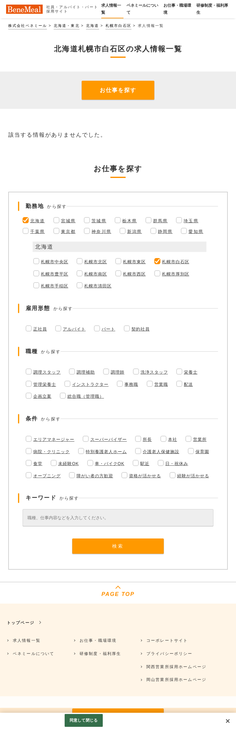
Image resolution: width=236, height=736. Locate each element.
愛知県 (195, 231)
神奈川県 (101, 231)
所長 (147, 439)
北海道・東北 (67, 26)
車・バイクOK (109, 463)
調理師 (117, 372)
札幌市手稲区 (54, 285)
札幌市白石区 (118, 26)
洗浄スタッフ (154, 372)
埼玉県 (191, 220)
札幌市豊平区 (54, 274)
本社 (172, 439)
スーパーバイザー (108, 439)
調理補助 (86, 372)
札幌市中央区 (54, 261)
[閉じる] (227, 721)
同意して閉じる (84, 720)
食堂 (37, 463)
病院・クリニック (51, 451)
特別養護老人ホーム (106, 451)
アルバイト (74, 329)
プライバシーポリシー (169, 653)
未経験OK (68, 463)
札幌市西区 (134, 274)
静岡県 (165, 231)
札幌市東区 (134, 261)
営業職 (161, 384)
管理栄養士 (44, 384)
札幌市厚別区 (175, 274)
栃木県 (129, 220)
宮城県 (68, 220)
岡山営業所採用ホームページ (176, 679)
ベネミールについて (33, 653)
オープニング (47, 475)
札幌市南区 (95, 274)
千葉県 (37, 231)
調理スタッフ (47, 372)
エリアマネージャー (53, 439)
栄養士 (191, 372)
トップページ (20, 622)
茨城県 (98, 220)
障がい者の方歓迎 (95, 475)
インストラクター (90, 384)
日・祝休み (176, 463)
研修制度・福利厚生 (100, 653)
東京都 (68, 231)
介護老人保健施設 (161, 451)
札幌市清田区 (98, 285)
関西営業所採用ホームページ (176, 666)
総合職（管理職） (85, 396)
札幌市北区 (95, 261)
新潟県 (134, 231)
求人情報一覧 (27, 640)
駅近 (144, 463)
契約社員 (140, 329)
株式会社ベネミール (27, 26)
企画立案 (42, 396)
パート (108, 329)
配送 (188, 384)
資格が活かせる (145, 475)
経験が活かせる (193, 475)
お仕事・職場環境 (98, 640)
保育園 (202, 451)
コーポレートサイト (167, 640)
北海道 (92, 26)
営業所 (200, 439)
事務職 (131, 384)
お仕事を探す (118, 90)
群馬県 (160, 220)
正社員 (40, 329)
